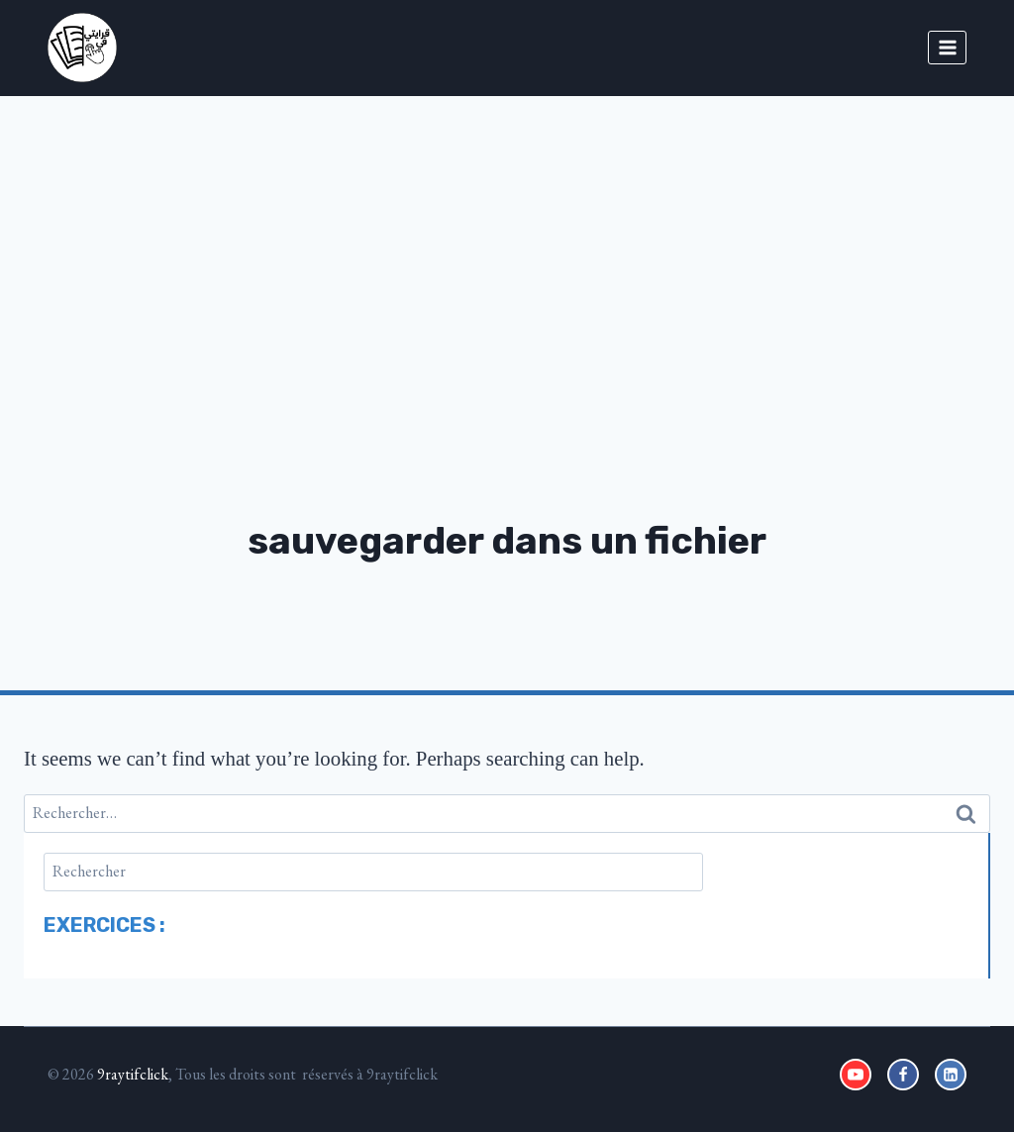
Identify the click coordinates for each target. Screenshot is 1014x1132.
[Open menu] (947, 47)
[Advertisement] (507, 244)
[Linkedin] (950, 1074)
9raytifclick (132, 1074)
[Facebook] (903, 1074)
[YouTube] (855, 1074)
